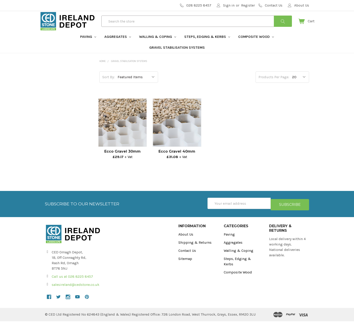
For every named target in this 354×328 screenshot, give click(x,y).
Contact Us (187, 257)
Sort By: (108, 85)
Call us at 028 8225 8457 (72, 283)
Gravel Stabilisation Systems (177, 55)
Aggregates (117, 45)
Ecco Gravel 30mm (122, 159)
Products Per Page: (274, 85)
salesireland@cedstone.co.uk (75, 291)
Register (248, 5)
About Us (185, 241)
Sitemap (185, 265)
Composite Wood (256, 45)
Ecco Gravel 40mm (176, 159)
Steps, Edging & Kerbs (207, 45)
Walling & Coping (157, 45)
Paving (88, 45)
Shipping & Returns (195, 249)
